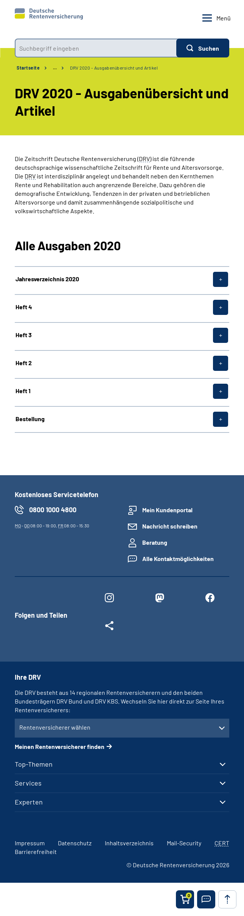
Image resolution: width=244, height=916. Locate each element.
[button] (206, 899)
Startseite (28, 67)
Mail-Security (184, 842)
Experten (29, 801)
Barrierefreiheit (36, 851)
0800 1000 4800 (52, 509)
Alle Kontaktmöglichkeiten (178, 558)
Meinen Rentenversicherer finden (59, 746)
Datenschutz (75, 842)
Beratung (154, 542)
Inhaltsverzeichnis (129, 842)
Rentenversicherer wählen (54, 727)
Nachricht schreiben (169, 526)
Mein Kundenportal (167, 509)
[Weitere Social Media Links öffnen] (109, 627)
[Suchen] (202, 48)
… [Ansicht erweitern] (55, 67)
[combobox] (95, 48)
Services (28, 783)
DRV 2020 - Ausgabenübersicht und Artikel (114, 67)
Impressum (30, 842)
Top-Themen (34, 764)
